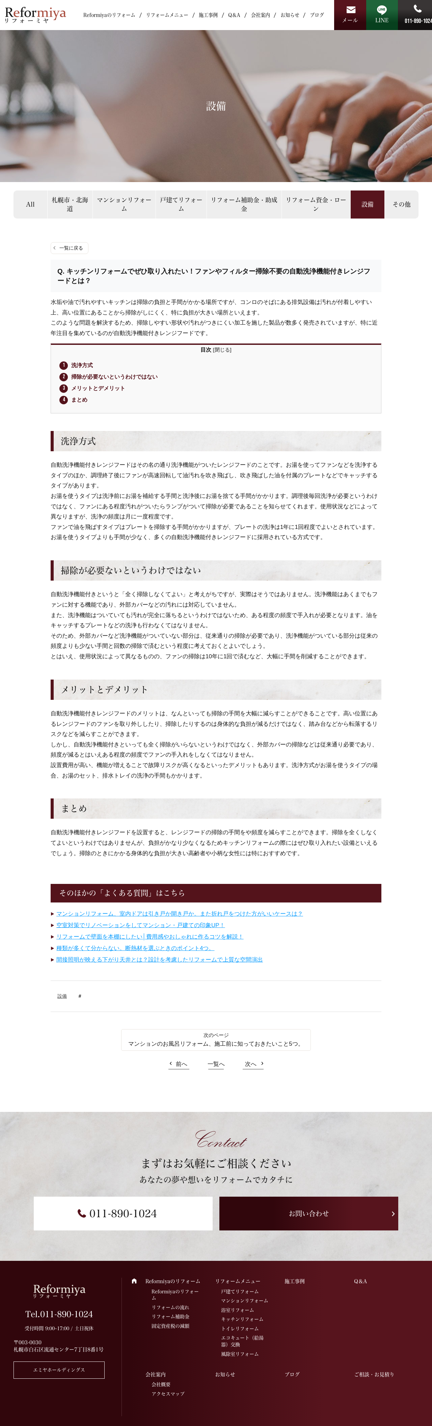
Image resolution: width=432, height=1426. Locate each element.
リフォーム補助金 (170, 1316)
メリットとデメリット (98, 388)
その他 (402, 204)
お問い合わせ (309, 1213)
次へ (250, 1064)
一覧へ (216, 1064)
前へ (181, 1064)
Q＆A (234, 15)
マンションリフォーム (124, 204)
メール (350, 20)
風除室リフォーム (240, 1354)
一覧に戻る (71, 248)
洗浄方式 (82, 365)
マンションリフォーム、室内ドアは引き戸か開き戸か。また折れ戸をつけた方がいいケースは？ (179, 914)
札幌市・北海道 (70, 204)
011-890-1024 (123, 1213)
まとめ (79, 400)
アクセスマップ (168, 1394)
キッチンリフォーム (242, 1319)
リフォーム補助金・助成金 (244, 204)
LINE (381, 20)
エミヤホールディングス (59, 1370)
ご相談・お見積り (374, 1374)
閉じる (222, 350)
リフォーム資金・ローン (316, 204)
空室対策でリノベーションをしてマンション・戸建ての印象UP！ (140, 925)
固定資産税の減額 (170, 1326)
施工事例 (208, 15)
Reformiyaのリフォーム (109, 15)
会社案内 (260, 15)
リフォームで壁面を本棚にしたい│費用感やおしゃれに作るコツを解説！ (150, 937)
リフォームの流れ (170, 1307)
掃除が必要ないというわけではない (114, 377)
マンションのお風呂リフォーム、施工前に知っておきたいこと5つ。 (215, 1044)
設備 (367, 204)
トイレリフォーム (240, 1328)
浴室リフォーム (237, 1310)
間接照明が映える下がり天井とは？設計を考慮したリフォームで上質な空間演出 (159, 960)
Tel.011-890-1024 (59, 1314)
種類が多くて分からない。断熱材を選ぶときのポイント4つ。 (135, 948)
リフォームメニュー (167, 15)
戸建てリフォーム (181, 204)
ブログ (317, 15)
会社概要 (161, 1384)
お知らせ (289, 15)
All (30, 204)
